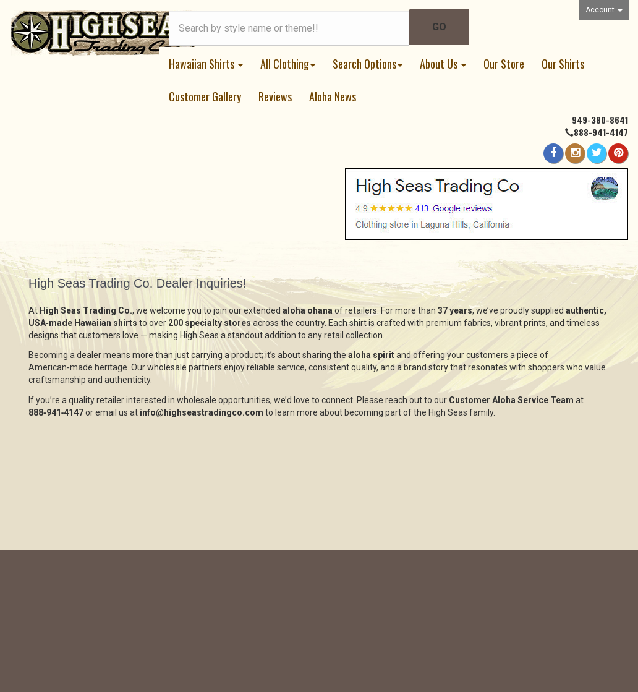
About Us (443, 64)
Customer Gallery (205, 96)
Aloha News (332, 96)
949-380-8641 (600, 119)
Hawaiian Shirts (206, 64)
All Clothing (287, 64)
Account (604, 10)
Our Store (503, 64)
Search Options (367, 64)
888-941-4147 (601, 132)
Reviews (275, 96)
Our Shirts (563, 64)
